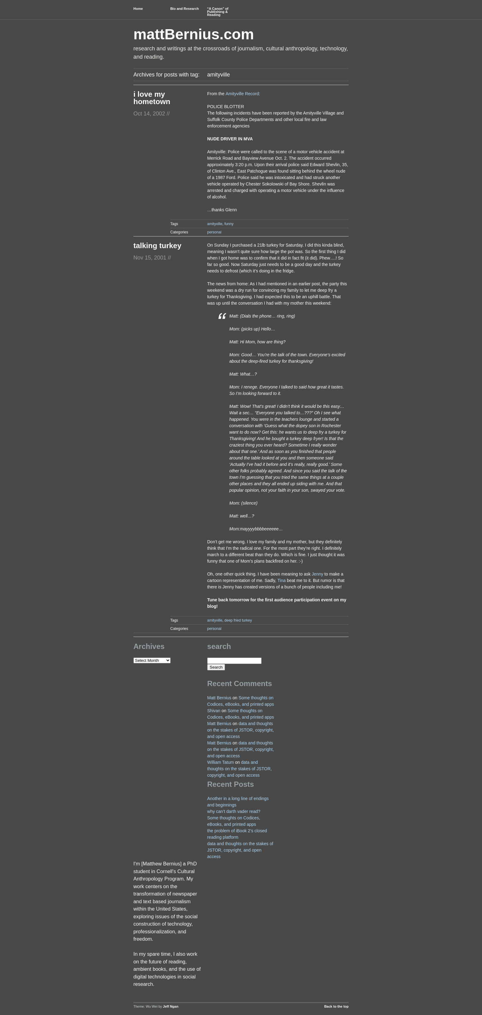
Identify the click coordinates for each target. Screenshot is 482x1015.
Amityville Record (242, 93)
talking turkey (157, 245)
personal (214, 232)
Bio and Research (184, 8)
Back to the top (336, 1006)
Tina (282, 580)
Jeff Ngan (170, 1006)
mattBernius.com (193, 34)
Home (138, 8)
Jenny (317, 574)
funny (228, 224)
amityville (214, 224)
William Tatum (220, 762)
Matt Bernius (219, 697)
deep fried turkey (238, 620)
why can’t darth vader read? (233, 811)
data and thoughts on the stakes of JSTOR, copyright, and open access (240, 730)
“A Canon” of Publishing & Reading (217, 12)
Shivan (213, 710)
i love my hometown (151, 98)
